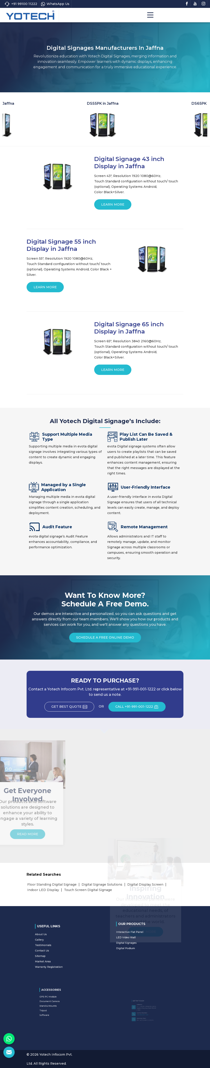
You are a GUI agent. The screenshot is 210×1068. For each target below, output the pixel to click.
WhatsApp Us (55, 4)
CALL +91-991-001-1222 (140, 708)
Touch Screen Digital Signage (88, 890)
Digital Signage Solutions (102, 884)
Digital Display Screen (145, 884)
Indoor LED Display (43, 890)
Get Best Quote (72, 708)
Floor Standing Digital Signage (52, 884)
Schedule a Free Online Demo (105, 638)
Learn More (112, 206)
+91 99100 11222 (21, 4)
